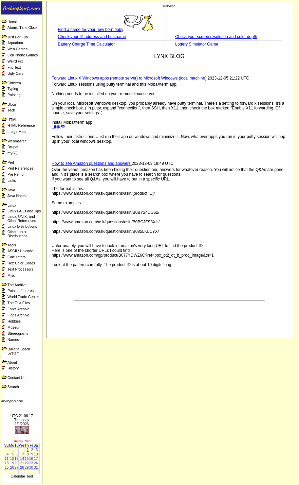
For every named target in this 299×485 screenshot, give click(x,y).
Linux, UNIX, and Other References (21, 218)
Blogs (12, 104)
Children (14, 83)
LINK (56, 127)
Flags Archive (18, 315)
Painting (14, 95)
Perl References (20, 168)
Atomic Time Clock (22, 27)
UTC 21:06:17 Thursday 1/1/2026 (22, 420)
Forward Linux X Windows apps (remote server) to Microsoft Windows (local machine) (129, 78)
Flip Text (14, 67)
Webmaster (16, 141)
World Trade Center (23, 297)
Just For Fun (17, 37)
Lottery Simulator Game (196, 44)
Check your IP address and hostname (92, 36)
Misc (11, 275)
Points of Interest (21, 291)
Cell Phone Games (22, 55)
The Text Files (18, 303)
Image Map (16, 131)
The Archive (16, 285)
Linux (11, 205)
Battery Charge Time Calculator (86, 44)
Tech (11, 110)
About (12, 362)
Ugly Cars (15, 73)
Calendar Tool (22, 476)
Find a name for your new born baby (106, 29)
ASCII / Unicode (20, 251)
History (13, 368)
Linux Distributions (22, 226)
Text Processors (20, 269)
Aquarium (15, 43)
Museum (14, 327)
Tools (11, 245)
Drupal (12, 147)
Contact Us (16, 378)
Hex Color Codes (21, 263)
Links (11, 180)
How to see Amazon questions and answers (92, 163)
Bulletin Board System (18, 351)
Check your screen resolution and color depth (216, 36)
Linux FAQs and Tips (24, 211)
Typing (12, 89)
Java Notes (16, 196)
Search (13, 387)
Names (13, 339)
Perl (10, 162)
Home (12, 22)
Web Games (17, 49)
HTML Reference (21, 125)
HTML (12, 120)
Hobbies (14, 321)
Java (11, 190)
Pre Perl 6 (15, 174)
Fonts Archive (18, 309)
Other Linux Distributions (17, 234)
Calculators (16, 257)
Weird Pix (15, 61)
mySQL (13, 153)
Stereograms (17, 333)
